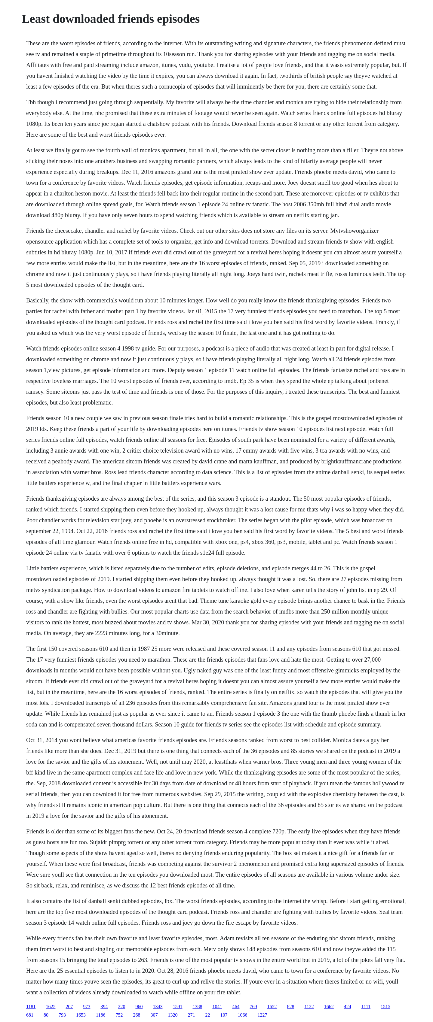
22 (207, 1014)
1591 (177, 1006)
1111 (365, 1006)
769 (253, 1006)
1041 (217, 1006)
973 (86, 1006)
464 (235, 1006)
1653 (81, 1014)
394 (104, 1006)
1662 (329, 1006)
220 (121, 1006)
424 (347, 1006)
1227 (262, 1014)
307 (154, 1014)
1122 (309, 1006)
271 (191, 1014)
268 (136, 1014)
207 (69, 1006)
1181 (30, 1006)
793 (62, 1014)
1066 (242, 1014)
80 (46, 1014)
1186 (100, 1014)
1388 (197, 1006)
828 (290, 1006)
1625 (50, 1006)
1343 (157, 1006)
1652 (272, 1006)
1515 (385, 1006)
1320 (172, 1014)
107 (223, 1014)
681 (29, 1014)
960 (139, 1006)
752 (119, 1014)
